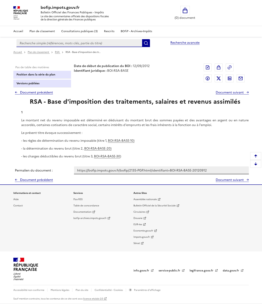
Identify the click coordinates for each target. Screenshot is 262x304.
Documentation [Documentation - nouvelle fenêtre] (82, 212)
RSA (57, 52)
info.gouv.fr (141, 271)
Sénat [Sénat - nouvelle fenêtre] (136, 243)
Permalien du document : (34, 170)
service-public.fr (170, 271)
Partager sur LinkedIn (230, 78)
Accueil (18, 31)
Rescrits (109, 31)
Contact (18, 205)
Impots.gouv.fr (141, 237)
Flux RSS (78, 199)
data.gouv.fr (231, 271)
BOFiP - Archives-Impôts (136, 31)
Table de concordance (86, 205)
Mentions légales (60, 290)
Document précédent (36, 92)
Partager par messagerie (241, 78)
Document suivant (230, 92)
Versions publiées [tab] (27, 83)
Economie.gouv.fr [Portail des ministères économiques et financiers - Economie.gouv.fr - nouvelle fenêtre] (143, 230)
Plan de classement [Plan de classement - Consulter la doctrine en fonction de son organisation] (42, 31)
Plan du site (82, 290)
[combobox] (79, 43)
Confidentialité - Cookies (109, 290)
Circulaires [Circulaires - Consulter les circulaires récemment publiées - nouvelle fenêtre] (139, 212)
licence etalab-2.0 (93, 298)
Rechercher (146, 43)
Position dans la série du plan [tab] (35, 75)
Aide (16, 199)
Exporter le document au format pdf (208, 67)
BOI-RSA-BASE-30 (107, 156)
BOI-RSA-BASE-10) (121, 140)
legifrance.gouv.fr (202, 271)
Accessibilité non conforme (29, 290)
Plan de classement (39, 52)
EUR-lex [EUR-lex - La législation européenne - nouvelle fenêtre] (137, 224)
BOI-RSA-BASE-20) (97, 148)
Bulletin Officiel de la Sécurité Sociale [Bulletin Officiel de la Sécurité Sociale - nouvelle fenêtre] (154, 205)
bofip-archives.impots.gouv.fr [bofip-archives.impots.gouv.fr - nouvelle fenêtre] (90, 218)
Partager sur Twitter (219, 78)
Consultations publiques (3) (79, 31)
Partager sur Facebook (208, 78)
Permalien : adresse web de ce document (230, 67)
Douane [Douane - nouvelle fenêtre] (137, 218)
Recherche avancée (185, 42)
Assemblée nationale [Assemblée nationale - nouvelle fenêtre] (145, 199)
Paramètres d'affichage (147, 290)
